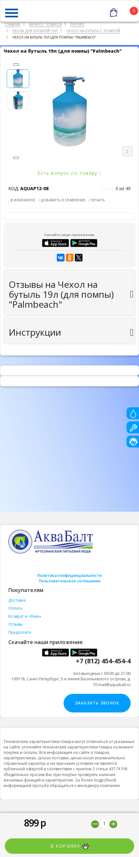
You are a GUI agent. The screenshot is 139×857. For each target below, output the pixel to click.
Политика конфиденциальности (69, 575)
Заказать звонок (97, 703)
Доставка (17, 600)
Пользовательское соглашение (69, 581)
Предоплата (19, 632)
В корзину (69, 846)
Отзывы (15, 624)
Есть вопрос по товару (69, 173)
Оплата (15, 608)
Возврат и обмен (24, 616)
